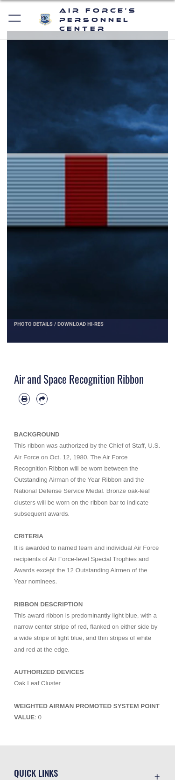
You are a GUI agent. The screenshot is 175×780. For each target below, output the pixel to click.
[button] (15, 20)
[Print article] (24, 398)
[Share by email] (42, 398)
